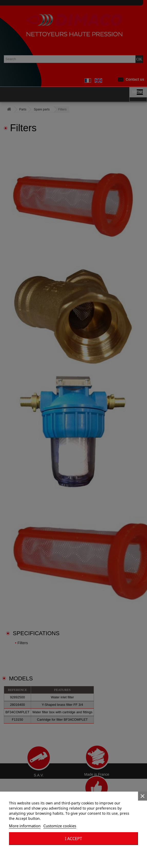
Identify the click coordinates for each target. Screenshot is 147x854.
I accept (73, 838)
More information (25, 825)
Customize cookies (59, 825)
